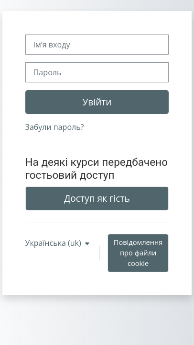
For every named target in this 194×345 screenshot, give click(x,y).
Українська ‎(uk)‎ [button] (54, 243)
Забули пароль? (54, 127)
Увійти (96, 101)
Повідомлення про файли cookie (138, 252)
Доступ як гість (97, 198)
